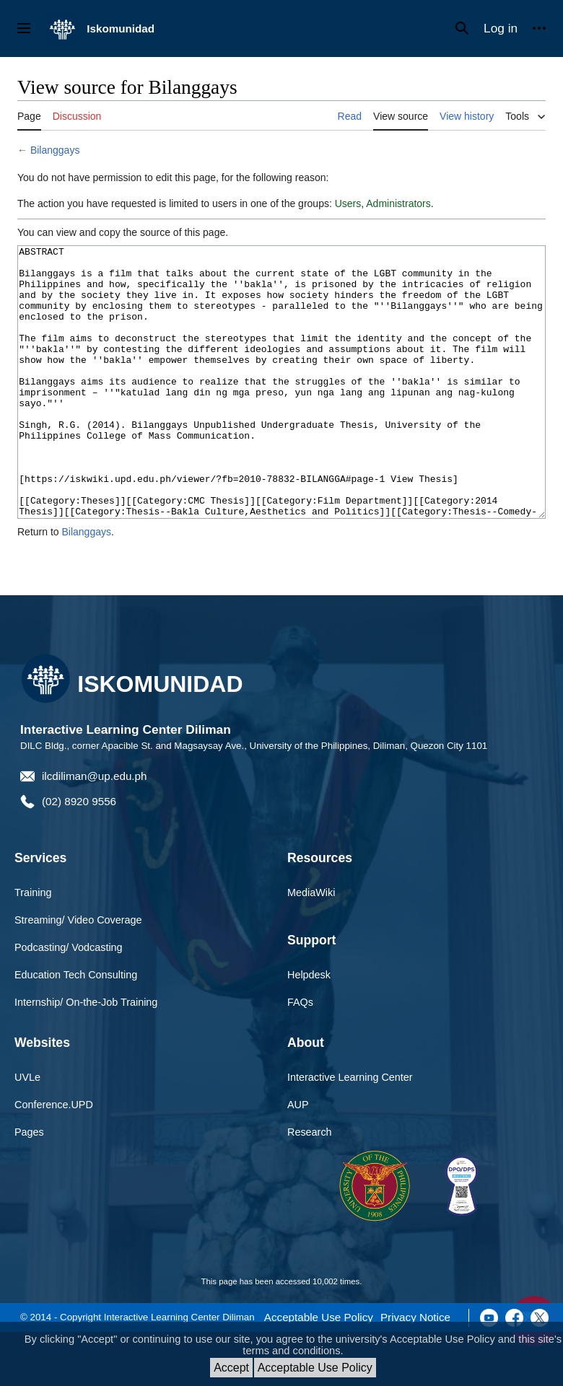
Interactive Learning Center (350, 1131)
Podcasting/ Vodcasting (68, 1001)
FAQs (300, 1056)
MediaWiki (311, 946)
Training (32, 946)
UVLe (27, 1131)
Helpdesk (309, 1029)
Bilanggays (55, 150)
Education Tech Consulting (75, 1029)
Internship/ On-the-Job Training (85, 1056)
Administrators (398, 203)
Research (309, 1186)
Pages (29, 1186)
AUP (298, 1158)
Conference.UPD (53, 1158)
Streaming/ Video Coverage (78, 974)
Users (348, 203)
